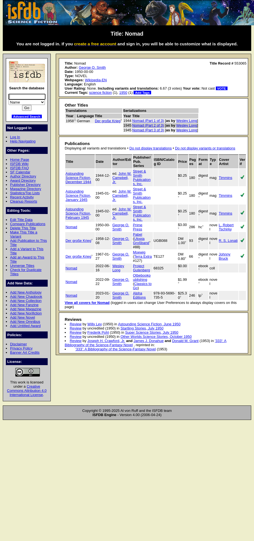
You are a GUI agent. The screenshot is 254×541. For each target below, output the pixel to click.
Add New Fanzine (24, 305)
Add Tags (142, 92)
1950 (123, 92)
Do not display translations (150, 148)
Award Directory (23, 180)
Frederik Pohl (98, 332)
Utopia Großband (141, 241)
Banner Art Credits (25, 352)
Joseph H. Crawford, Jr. (106, 341)
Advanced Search (26, 116)
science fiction (100, 92)
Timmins (225, 178)
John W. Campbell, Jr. (121, 177)
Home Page (19, 160)
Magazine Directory (25, 189)
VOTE (221, 88)
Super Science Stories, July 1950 (151, 332)
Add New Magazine (25, 309)
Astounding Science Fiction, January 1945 (78, 195)
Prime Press (137, 227)
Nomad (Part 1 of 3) (148, 121)
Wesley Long (186, 121)
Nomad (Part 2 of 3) (148, 125)
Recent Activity (22, 197)
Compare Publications (27, 224)
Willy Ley (94, 324)
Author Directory (23, 176)
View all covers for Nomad (87, 303)
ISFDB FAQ (19, 168)
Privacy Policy (21, 348)
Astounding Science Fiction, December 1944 (78, 177)
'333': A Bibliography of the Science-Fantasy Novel (115, 349)
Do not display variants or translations (205, 148)
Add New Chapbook (26, 296)
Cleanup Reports (23, 201)
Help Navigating (22, 141)
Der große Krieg (107, 121)
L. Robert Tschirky (226, 227)
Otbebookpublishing (142, 277)
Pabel (137, 234)
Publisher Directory (25, 185)
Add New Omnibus (25, 321)
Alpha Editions (139, 295)
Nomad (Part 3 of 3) (148, 130)
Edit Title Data (21, 220)
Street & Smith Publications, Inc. (142, 177)
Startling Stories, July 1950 (141, 328)
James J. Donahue (149, 341)
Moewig (139, 252)
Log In (15, 137)
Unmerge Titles (22, 266)
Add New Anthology (26, 292)
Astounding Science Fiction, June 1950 (149, 324)
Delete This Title (23, 228)
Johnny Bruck (225, 256)
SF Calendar (20, 172)
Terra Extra (143, 256)
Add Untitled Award (25, 326)
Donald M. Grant (185, 341)
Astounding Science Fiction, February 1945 (78, 213)
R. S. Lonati (228, 240)
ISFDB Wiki (19, 164)
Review (75, 324)
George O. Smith (92, 67)
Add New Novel (22, 317)
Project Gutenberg (141, 268)
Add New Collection (26, 301)
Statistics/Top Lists (25, 193)
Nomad (71, 227)
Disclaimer (18, 344)
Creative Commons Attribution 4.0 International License (27, 390)
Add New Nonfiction (26, 313)
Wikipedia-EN (96, 80)
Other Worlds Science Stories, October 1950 (156, 337)
